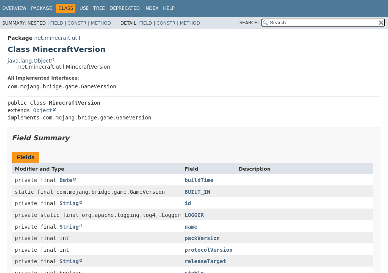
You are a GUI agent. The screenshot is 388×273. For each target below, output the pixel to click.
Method (101, 23)
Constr (76, 23)
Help (169, 8)
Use (84, 8)
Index (151, 8)
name (191, 227)
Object (42, 110)
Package (41, 8)
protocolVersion (208, 250)
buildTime (199, 180)
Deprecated (125, 8)
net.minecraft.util (57, 38)
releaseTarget (205, 261)
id (188, 203)
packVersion (202, 238)
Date (65, 180)
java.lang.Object (29, 61)
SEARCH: (249, 22)
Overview (14, 8)
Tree (99, 8)
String (69, 203)
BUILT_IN (197, 192)
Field (56, 23)
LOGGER (194, 215)
